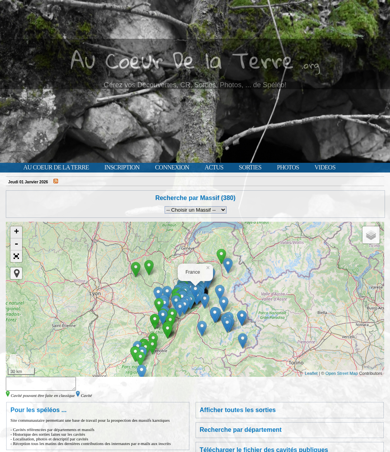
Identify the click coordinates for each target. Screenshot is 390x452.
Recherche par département (241, 432)
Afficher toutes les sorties (238, 412)
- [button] (16, 244)
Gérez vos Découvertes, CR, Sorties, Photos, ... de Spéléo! (194, 85)
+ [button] (16, 232)
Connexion (172, 167)
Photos (288, 167)
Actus (213, 167)
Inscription (121, 167)
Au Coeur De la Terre (182, 60)
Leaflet (311, 373)
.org (310, 64)
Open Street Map (341, 373)
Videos (324, 167)
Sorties (250, 167)
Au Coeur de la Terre (56, 167)
